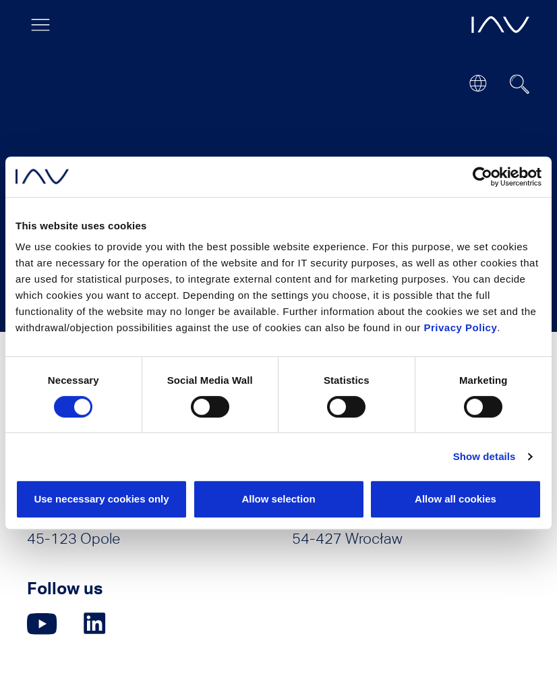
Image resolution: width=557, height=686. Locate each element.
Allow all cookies (455, 499)
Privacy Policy (461, 327)
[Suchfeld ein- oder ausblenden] (520, 84)
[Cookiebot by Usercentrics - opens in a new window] (482, 177)
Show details (484, 456)
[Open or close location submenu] (478, 83)
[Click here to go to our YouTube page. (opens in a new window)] (42, 623)
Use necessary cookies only (101, 499)
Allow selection (278, 499)
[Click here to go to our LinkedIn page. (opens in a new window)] (96, 623)
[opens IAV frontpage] (500, 24)
